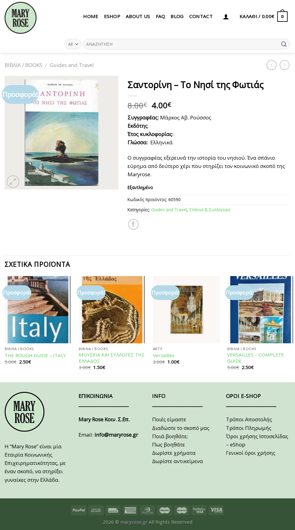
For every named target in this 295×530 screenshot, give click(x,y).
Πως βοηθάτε (168, 444)
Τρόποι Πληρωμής (248, 427)
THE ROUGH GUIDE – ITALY (35, 355)
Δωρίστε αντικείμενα (177, 461)
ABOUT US (138, 16)
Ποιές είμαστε (169, 419)
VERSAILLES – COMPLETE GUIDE (255, 358)
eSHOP (112, 16)
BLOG (176, 16)
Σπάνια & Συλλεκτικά (209, 209)
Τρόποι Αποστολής (249, 419)
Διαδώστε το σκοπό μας (180, 427)
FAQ (160, 16)
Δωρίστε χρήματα (174, 452)
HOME (90, 16)
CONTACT (201, 16)
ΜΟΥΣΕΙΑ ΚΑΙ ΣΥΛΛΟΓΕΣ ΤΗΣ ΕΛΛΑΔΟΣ (112, 358)
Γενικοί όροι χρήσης (250, 452)
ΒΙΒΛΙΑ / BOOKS (23, 64)
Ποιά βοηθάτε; (170, 436)
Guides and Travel (72, 64)
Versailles (163, 355)
